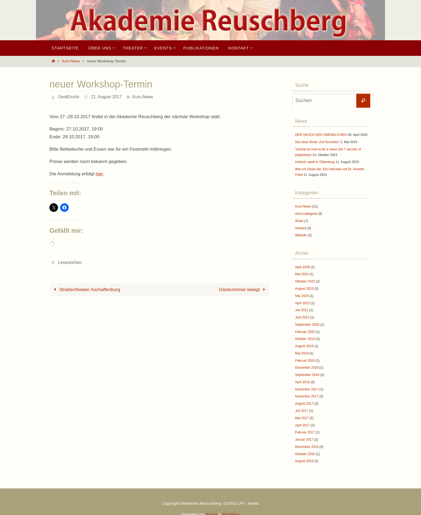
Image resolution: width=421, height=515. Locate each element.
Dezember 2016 (306, 443)
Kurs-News (71, 61)
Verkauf (300, 227)
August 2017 (304, 400)
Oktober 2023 (305, 280)
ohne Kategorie (306, 213)
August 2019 (304, 344)
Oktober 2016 (305, 450)
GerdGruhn (68, 97)
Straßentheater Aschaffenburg (86, 289)
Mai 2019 (301, 351)
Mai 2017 (301, 414)
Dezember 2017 (306, 386)
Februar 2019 (304, 358)
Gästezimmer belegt (243, 289)
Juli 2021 (301, 308)
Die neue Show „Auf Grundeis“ (317, 142)
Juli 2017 (301, 407)
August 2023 (304, 287)
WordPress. (231, 510)
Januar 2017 (304, 436)
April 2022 (302, 301)
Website (301, 234)
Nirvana (211, 510)
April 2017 (302, 422)
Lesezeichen (70, 262)
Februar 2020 (304, 330)
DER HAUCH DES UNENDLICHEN (320, 135)
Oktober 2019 (305, 337)
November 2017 (306, 393)
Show (299, 220)
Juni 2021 (302, 315)
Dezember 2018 (306, 365)
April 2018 (302, 379)
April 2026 (302, 266)
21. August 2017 (106, 97)
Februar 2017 (304, 429)
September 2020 (307, 322)
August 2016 (304, 457)
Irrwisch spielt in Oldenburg (314, 162)
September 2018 (307, 372)
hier (99, 173)
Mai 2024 (301, 273)
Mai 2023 (301, 294)
